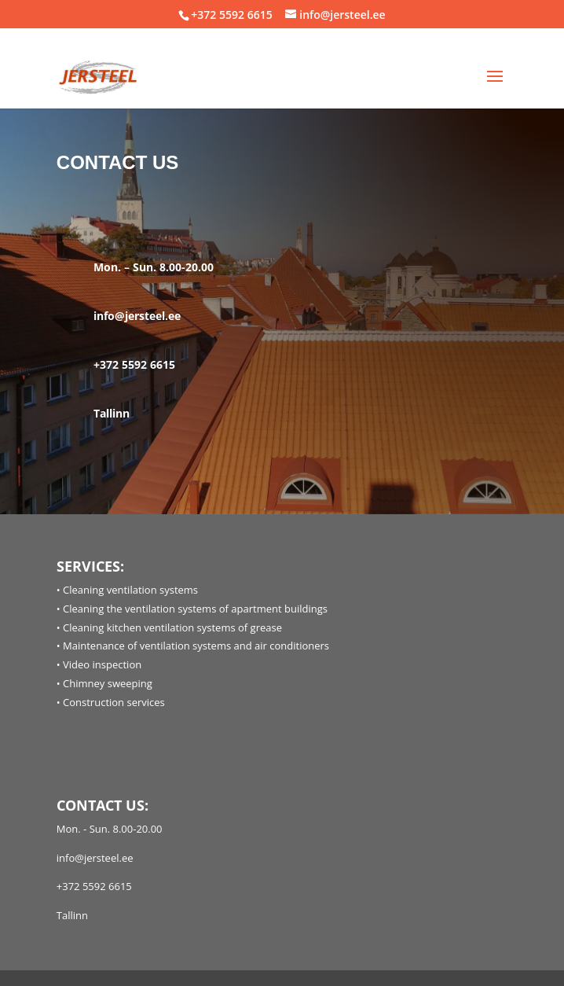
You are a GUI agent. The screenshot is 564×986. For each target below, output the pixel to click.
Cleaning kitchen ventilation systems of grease (172, 627)
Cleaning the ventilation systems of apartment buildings (195, 609)
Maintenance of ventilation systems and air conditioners (196, 645)
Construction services (114, 702)
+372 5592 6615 (231, 14)
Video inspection (102, 664)
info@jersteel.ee (137, 315)
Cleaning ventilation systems (130, 590)
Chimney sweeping (107, 683)
